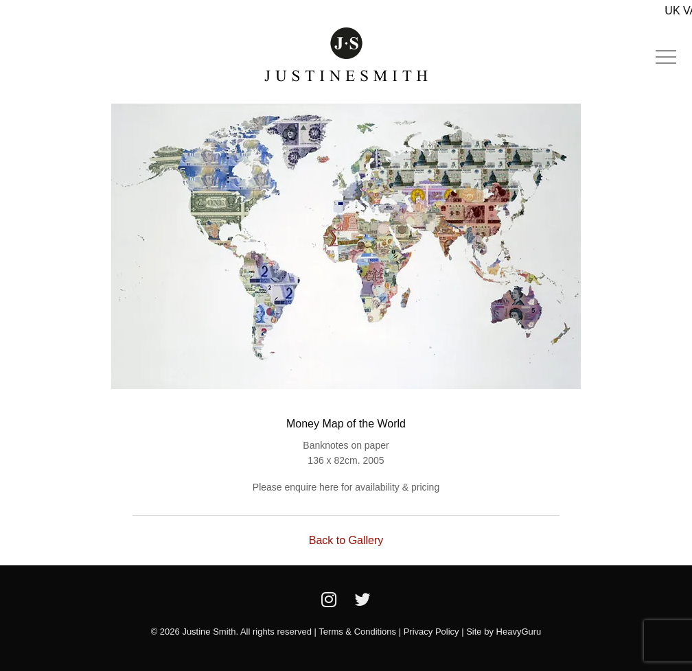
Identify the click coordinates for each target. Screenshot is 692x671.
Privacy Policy (431, 631)
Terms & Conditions (357, 631)
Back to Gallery (346, 540)
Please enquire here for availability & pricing (346, 487)
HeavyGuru (519, 631)
